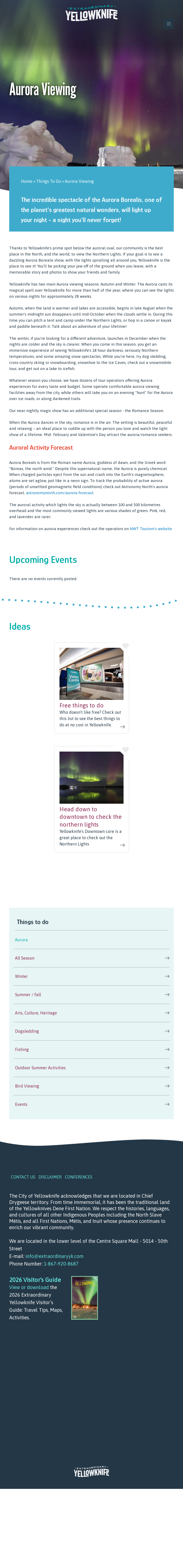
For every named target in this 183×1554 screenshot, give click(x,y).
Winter (21, 976)
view (91, 688)
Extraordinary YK (91, 13)
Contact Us (23, 1177)
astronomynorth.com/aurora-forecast (59, 492)
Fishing (22, 1049)
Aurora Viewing (79, 181)
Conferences (78, 1177)
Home (26, 181)
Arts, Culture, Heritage (36, 1012)
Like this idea (121, 649)
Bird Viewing (27, 1086)
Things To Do (48, 181)
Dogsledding (27, 1031)
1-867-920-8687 (61, 1264)
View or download (29, 1287)
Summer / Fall (28, 994)
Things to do (33, 922)
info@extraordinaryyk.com (55, 1256)
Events (21, 1104)
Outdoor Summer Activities (40, 1067)
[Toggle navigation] (169, 24)
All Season (24, 958)
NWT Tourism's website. (151, 528)
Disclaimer (50, 1177)
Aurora (21, 939)
